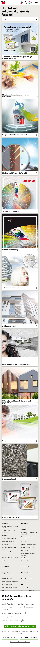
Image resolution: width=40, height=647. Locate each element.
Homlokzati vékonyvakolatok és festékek (10, 527)
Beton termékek (6, 555)
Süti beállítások (9, 637)
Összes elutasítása (29, 637)
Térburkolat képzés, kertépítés (10, 558)
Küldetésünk (24, 588)
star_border (36, 58)
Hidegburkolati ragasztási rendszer (9, 548)
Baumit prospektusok (8, 576)
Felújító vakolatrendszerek (9, 538)
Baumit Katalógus (7, 579)
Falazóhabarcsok (6, 552)
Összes (5, 19)
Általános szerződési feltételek (10, 582)
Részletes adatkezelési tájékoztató (20, 642)
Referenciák (24, 573)
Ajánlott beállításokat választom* (20, 626)
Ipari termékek (6, 561)
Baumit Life (5, 590)
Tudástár (23, 529)
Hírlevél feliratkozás (27, 579)
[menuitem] (21, 2)
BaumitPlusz (5, 567)
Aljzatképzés (5, 544)
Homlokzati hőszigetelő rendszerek (8, 532)
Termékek (5, 523)
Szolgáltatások (6, 573)
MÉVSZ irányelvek (7, 584)
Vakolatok (4, 536)
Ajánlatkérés (24, 523)
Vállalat (23, 585)
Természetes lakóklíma (8, 541)
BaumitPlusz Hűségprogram (10, 587)
